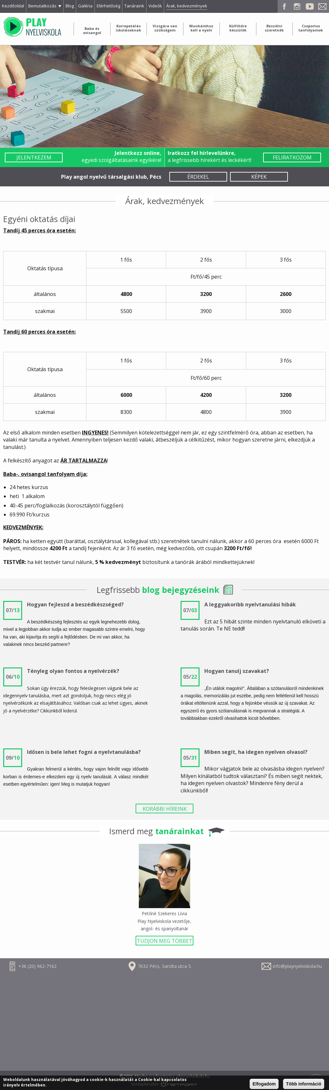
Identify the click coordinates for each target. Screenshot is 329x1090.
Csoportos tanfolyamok (310, 27)
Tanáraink (134, 6)
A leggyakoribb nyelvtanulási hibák (250, 604)
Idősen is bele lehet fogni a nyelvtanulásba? (84, 751)
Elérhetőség (108, 6)
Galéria (85, 6)
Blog (70, 6)
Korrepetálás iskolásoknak (128, 27)
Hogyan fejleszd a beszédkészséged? (75, 604)
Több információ (303, 1083)
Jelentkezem (33, 157)
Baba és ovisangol (92, 30)
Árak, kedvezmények (186, 6)
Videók (155, 6)
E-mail (322, 6)
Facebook (284, 6)
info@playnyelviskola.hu (297, 966)
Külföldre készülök (238, 27)
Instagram (296, 6)
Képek (259, 176)
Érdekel (198, 176)
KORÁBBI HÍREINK (165, 808)
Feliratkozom (292, 157)
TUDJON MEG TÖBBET (164, 940)
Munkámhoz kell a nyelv (201, 27)
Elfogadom (264, 1083)
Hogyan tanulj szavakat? (236, 671)
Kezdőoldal (13, 6)
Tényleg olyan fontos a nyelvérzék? (73, 671)
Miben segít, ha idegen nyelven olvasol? (255, 751)
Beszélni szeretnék (274, 27)
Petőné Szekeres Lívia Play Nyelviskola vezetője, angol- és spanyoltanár (164, 921)
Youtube (309, 6)
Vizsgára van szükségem (165, 27)
